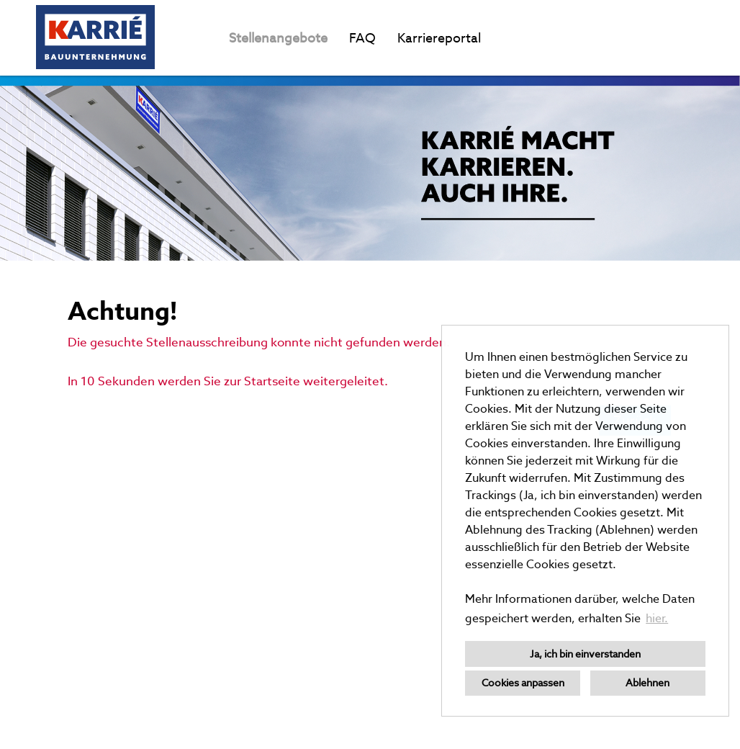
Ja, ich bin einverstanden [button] (585, 653)
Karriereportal (439, 38)
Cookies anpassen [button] (523, 682)
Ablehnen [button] (647, 682)
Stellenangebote (278, 38)
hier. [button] (657, 618)
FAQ (362, 38)
